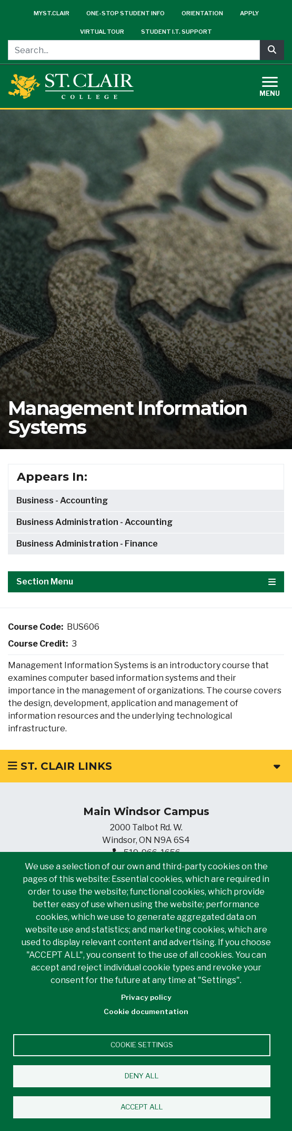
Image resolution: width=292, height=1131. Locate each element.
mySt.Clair (51, 13)
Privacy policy (146, 997)
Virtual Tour (102, 31)
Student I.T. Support (176, 31)
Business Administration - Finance (87, 544)
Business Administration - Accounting (94, 522)
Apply (249, 13)
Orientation (202, 13)
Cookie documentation (146, 1011)
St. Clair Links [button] (144, 766)
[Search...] (134, 50)
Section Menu (146, 582)
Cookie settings (141, 1044)
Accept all (141, 1107)
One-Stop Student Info (125, 13)
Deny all (142, 1076)
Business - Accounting (62, 500)
